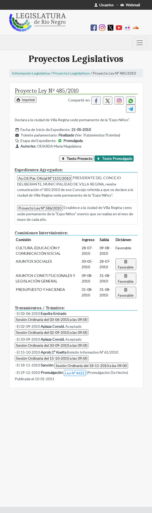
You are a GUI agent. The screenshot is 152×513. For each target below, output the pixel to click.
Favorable (126, 264)
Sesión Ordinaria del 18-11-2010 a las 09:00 (91, 365)
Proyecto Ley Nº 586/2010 (39, 208)
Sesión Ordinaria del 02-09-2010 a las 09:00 (51, 332)
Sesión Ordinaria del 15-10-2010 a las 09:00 (51, 358)
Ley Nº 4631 (75, 373)
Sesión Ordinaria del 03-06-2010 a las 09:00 (51, 319)
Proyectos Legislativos (71, 73)
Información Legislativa (31, 73)
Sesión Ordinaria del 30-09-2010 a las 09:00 (51, 345)
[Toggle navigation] (139, 42)
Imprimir (25, 99)
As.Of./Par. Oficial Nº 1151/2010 (44, 178)
